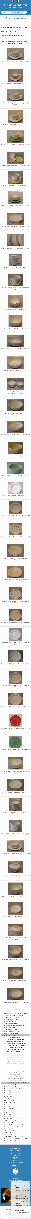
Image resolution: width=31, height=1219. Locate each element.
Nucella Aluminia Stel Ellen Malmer (15, 1059)
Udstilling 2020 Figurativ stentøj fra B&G (13, 1124)
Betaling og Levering (15, 1180)
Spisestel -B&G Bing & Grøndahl (11, 1031)
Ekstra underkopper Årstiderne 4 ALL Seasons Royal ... (15, 165)
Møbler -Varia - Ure (8, 1098)
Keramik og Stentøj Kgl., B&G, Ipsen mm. (13, 1015)
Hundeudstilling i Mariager (10, 1128)
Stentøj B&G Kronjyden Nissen (11, 1033)
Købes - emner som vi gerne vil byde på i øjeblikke (16, 1013)
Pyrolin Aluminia (15, 1084)
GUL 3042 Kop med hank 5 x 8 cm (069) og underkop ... (15, 83)
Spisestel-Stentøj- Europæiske (11, 1090)
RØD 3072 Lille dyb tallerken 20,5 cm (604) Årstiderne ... (15, 495)
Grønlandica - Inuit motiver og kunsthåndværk (15, 1112)
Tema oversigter (8, 1116)
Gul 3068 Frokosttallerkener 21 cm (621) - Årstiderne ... (15, 622)
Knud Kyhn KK (7, 1114)
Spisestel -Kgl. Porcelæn (10, 1027)
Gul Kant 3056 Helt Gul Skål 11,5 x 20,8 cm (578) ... (15, 456)
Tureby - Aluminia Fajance (16, 1076)
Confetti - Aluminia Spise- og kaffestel (15, 1043)
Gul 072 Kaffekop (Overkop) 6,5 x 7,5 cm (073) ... (15, 124)
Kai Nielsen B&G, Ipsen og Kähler (12, 1118)
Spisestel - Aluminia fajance (17, 17)
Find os (15, 1178)
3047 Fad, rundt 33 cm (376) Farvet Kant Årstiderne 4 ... (15, 248)
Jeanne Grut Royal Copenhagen (11, 1108)
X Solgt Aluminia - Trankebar (15, 1080)
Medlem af (15, 1165)
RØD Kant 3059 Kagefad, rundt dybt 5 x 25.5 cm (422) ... (15, 792)
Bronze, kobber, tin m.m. (9, 1104)
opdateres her (21, 1192)
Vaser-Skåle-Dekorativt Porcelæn (12, 1096)
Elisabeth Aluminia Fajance (15, 1047)
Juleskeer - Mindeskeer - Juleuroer (12, 1094)
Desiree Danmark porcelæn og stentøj (13, 1088)
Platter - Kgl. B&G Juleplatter (10, 1100)
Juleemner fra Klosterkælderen (11, 1134)
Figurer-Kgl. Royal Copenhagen (11, 1017)
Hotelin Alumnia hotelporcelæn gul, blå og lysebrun (16, 1052)
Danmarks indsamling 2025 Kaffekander (13, 1140)
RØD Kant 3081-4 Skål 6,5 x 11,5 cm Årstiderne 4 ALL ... (15, 896)
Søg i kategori (17, 12)
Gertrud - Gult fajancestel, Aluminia (15, 1049)
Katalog (4, 17)
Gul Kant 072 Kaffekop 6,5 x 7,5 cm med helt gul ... (15, 185)
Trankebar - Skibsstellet (15, 1067)
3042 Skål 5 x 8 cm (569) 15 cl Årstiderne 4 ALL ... (15, 309)
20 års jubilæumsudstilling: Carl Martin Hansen (15, 1126)
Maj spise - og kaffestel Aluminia (15, 1055)
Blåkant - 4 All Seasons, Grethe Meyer (15, 1041)
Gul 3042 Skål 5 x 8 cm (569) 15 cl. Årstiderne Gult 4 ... (15, 329)
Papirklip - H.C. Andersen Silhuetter (15, 1061)
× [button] (29, 1182)
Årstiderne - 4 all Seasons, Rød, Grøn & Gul (15, 1082)
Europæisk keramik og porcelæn (12, 1106)
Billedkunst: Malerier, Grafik (10, 1102)
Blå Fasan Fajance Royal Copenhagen (15, 1039)
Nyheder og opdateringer (10, 1021)
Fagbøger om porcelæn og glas (11, 1110)
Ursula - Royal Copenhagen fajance (15, 1078)
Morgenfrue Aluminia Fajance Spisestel (15, 1057)
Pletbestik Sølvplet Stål (9, 1130)
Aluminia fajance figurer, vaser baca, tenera (14, 1025)
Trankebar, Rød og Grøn (15, 1074)
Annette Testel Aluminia (15, 1037)
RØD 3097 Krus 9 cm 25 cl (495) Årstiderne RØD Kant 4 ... (15, 268)
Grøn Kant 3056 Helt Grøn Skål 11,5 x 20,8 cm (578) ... (15, 475)
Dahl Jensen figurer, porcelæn (11, 1019)
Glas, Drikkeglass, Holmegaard (11, 1092)
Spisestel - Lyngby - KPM (10, 1086)
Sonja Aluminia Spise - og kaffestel (15, 1063)
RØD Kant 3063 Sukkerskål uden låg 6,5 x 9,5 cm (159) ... (15, 834)
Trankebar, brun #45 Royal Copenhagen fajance (15, 1071)
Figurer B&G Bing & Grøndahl (11, 1023)
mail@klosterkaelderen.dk (17, 1162)
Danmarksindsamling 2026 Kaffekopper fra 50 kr (15, 1138)
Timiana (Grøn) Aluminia (15, 1065)
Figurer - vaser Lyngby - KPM (10, 1029)
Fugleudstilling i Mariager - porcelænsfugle (14, 1122)
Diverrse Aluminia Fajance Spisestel (15, 1045)
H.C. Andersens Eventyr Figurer (11, 1120)
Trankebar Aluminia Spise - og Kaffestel (15, 1069)
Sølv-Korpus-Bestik (8, 1132)
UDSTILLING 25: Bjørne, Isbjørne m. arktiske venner (16, 1136)
